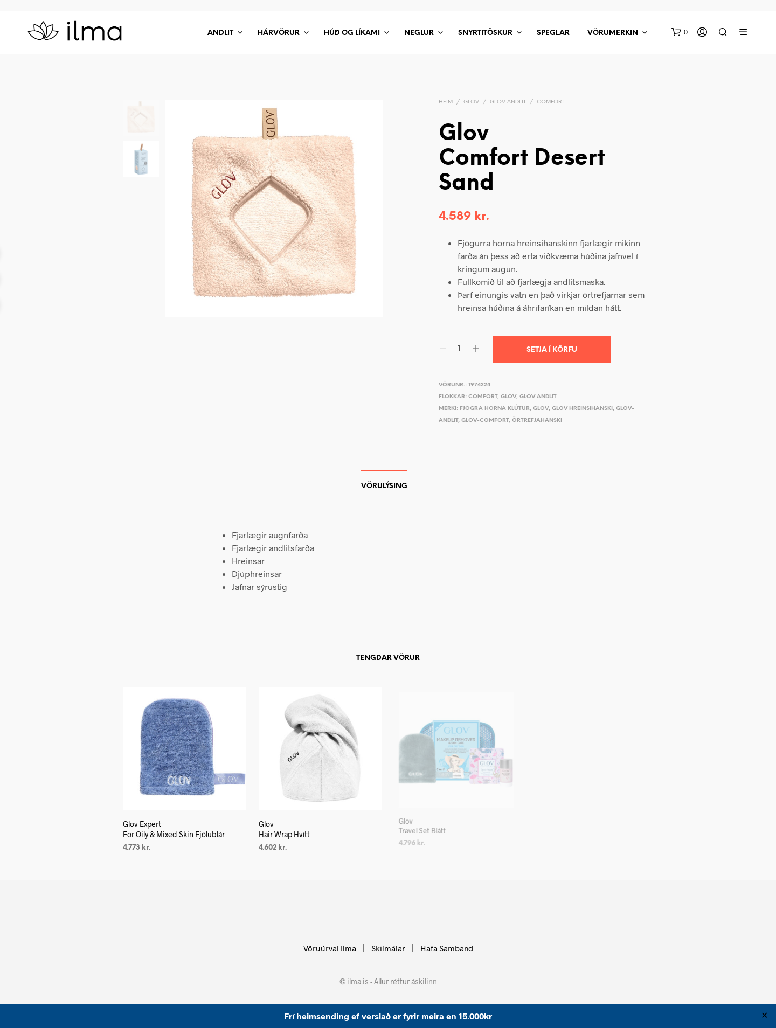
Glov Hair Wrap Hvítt (286, 825)
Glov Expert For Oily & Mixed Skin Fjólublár (174, 829)
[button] (679, 32)
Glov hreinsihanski (582, 409)
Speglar (553, 33)
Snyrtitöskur (485, 33)
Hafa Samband (446, 948)
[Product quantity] (459, 349)
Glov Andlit (508, 102)
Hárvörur (279, 33)
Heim (446, 102)
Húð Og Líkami (352, 33)
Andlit (220, 33)
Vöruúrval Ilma (329, 948)
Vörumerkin (612, 33)
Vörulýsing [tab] (384, 486)
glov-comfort (485, 420)
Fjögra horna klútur (495, 409)
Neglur (419, 33)
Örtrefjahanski (537, 420)
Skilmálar (388, 948)
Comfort (550, 102)
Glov (471, 102)
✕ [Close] (764, 1016)
